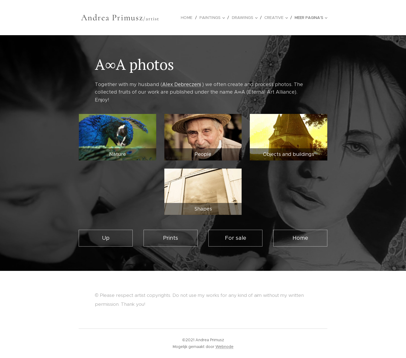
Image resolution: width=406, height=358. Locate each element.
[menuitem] (190, 17)
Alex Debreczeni (181, 84)
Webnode (224, 346)
